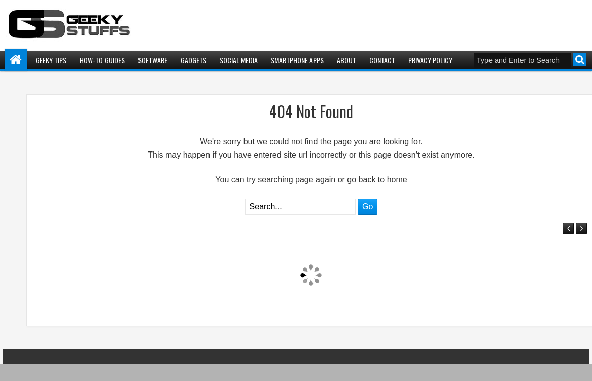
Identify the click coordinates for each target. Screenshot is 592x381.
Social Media (239, 60)
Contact (382, 60)
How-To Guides (102, 60)
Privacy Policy (430, 60)
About (346, 60)
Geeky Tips (51, 60)
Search (579, 59)
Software (152, 60)
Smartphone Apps (297, 60)
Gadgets (193, 60)
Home (16, 60)
